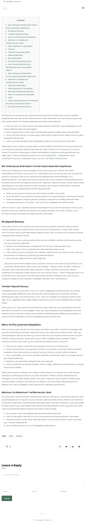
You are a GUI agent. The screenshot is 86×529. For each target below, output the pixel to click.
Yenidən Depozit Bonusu (18, 34)
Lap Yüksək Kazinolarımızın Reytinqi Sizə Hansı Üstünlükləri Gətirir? (18, 67)
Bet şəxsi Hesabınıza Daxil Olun (21, 91)
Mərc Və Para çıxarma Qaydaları (22, 37)
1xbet (11, 436)
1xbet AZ (19, 436)
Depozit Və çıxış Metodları (19, 52)
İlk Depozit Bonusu (16, 31)
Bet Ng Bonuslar (15, 58)
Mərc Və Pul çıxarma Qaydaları (21, 94)
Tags (4, 436)
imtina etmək (61, 158)
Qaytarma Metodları (17, 85)
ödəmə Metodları (15, 55)
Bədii (10, 97)
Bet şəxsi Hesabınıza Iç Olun (19, 61)
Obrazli (11, 49)
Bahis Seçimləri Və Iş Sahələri (20, 46)
